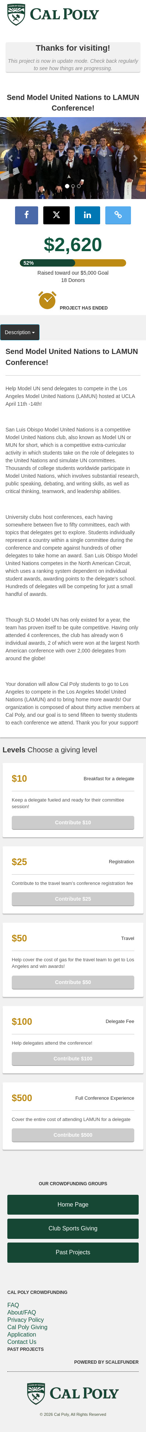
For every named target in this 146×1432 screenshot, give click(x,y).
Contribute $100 (73, 1059)
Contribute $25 (73, 899)
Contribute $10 (73, 822)
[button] (11, 158)
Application (21, 1334)
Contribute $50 (73, 982)
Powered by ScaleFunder (106, 1362)
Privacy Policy (25, 1320)
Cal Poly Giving (27, 1327)
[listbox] (73, 158)
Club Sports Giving (72, 1228)
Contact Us (21, 1342)
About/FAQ (21, 1312)
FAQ (13, 1305)
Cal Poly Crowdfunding (37, 1292)
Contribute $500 (73, 1135)
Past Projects (73, 1252)
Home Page (73, 1204)
